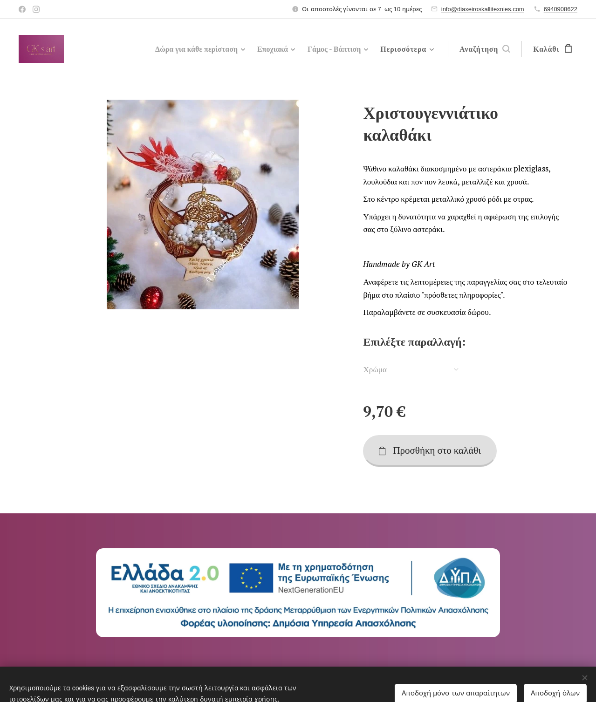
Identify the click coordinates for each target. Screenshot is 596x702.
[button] (484, 49)
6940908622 (560, 9)
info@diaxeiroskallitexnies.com (482, 9)
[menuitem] (188, 49)
